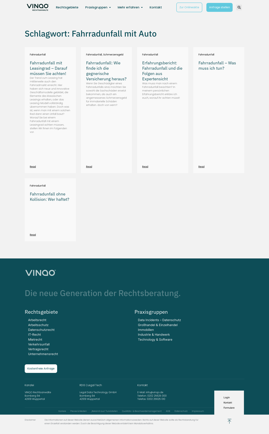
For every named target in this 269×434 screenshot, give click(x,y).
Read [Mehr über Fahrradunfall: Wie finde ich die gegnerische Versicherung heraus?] (89, 166)
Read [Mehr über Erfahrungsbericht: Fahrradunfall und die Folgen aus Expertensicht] (145, 166)
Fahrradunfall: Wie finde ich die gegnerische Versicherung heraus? (106, 71)
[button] (239, 7)
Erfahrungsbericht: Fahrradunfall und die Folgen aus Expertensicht (162, 71)
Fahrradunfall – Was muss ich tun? (217, 65)
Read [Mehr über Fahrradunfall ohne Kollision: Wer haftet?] (33, 234)
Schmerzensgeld (113, 54)
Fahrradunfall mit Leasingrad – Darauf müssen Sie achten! (48, 68)
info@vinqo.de (155, 392)
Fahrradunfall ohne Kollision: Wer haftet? (49, 196)
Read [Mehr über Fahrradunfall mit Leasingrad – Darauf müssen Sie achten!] (33, 166)
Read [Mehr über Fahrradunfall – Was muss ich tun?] (201, 166)
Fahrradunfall (38, 54)
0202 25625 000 (157, 395)
